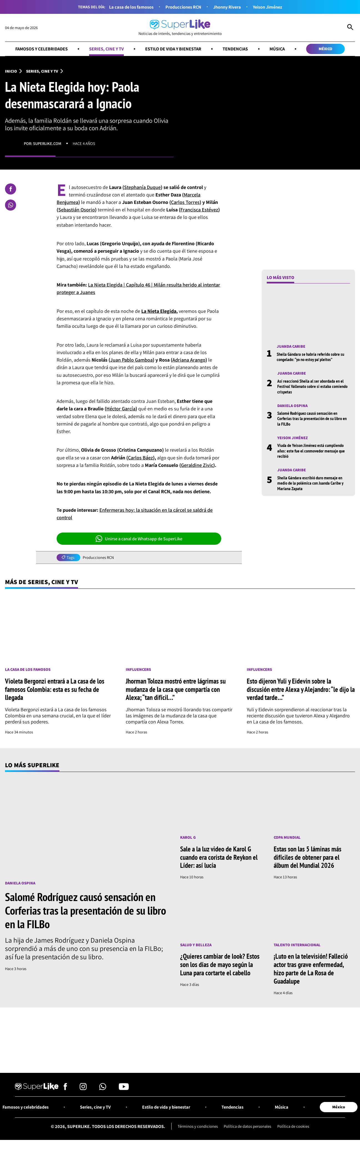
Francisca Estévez (199, 209)
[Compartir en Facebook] (10, 189)
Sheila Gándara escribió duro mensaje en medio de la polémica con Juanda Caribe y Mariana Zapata (310, 483)
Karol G (188, 837)
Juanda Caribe (291, 346)
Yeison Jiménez (267, 7)
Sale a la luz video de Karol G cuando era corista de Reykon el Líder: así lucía (219, 857)
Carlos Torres (185, 202)
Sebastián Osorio (76, 209)
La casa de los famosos (131, 7)
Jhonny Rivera (227, 7)
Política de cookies (293, 1126)
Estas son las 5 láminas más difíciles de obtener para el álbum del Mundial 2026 (307, 857)
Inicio (11, 71)
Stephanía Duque (142, 187)
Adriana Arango (188, 360)
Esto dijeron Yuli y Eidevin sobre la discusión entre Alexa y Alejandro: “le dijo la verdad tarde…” (301, 689)
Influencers (138, 669)
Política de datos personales (247, 1126)
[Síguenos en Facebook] (65, 1088)
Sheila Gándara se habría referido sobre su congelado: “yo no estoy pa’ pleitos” (310, 356)
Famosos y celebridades (41, 49)
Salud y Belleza (196, 944)
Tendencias (235, 49)
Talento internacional (297, 944)
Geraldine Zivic (197, 465)
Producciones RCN (183, 7)
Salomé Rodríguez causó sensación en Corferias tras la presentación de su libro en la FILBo (312, 418)
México (325, 48)
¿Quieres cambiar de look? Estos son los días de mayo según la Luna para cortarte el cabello (220, 964)
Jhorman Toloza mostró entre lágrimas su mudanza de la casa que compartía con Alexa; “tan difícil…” (176, 689)
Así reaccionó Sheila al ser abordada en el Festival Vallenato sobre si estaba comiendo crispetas (312, 386)
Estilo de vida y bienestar (173, 49)
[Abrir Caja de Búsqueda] (350, 28)
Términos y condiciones (198, 1126)
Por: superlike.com (42, 143)
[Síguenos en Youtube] (124, 1088)
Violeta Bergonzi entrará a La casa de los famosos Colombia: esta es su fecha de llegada (54, 689)
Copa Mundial (287, 837)
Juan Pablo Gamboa (131, 360)
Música (277, 49)
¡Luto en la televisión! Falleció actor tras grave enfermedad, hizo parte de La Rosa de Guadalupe (311, 968)
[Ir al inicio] (180, 27)
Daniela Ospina (292, 405)
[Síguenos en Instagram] (83, 1088)
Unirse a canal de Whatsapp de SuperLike (138, 538)
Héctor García (120, 408)
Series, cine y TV (106, 49)
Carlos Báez (140, 457)
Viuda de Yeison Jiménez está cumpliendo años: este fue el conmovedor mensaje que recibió (311, 450)
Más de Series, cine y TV (41, 582)
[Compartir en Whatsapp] (10, 205)
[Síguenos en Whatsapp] (102, 1088)
